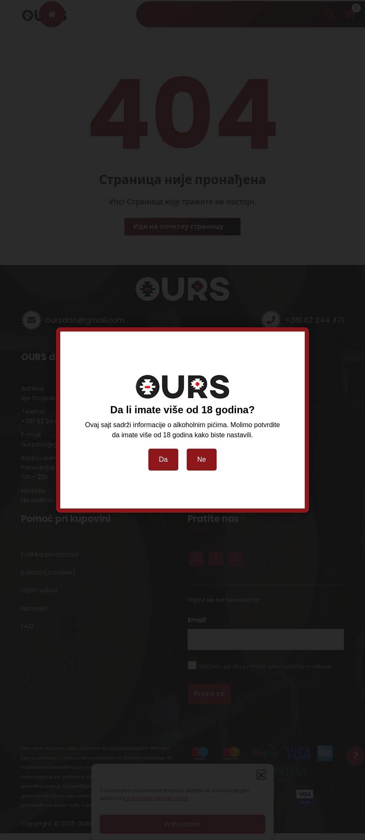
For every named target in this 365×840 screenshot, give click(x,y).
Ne (201, 459)
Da (163, 459)
